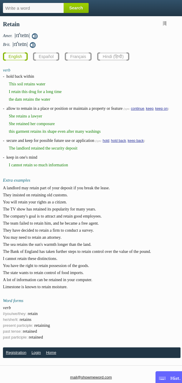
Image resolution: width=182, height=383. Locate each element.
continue (137, 109)
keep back (136, 141)
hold (105, 141)
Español (46, 56)
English (15, 56)
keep (149, 109)
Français (78, 56)
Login (36, 352)
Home (51, 352)
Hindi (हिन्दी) (113, 56)
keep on (161, 109)
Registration (16, 352)
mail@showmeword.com (91, 377)
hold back (118, 141)
